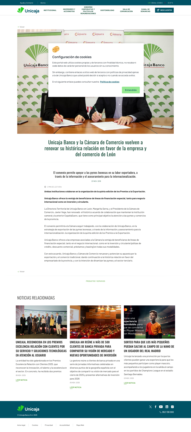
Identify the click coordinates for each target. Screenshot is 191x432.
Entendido (131, 90)
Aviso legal (21, 425)
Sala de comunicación (126, 10)
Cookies (35, 425)
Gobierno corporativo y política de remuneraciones (88, 10)
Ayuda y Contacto (26, 3)
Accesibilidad (65, 425)
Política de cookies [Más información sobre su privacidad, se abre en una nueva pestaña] (109, 81)
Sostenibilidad (107, 10)
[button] (21, 27)
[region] (96, 70)
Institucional (50, 10)
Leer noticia (21, 380)
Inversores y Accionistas (69, 10)
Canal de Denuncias (145, 10)
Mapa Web (80, 425)
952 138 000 (167, 412)
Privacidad (49, 425)
